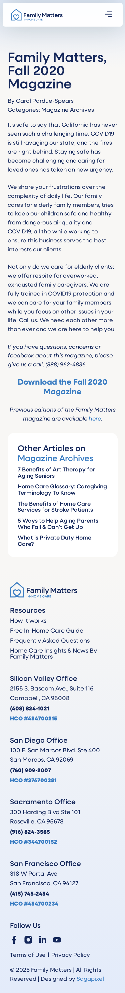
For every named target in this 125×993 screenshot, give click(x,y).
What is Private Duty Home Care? (54, 541)
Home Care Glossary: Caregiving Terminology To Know (62, 489)
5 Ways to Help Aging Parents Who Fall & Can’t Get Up (58, 524)
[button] (108, 15)
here (95, 418)
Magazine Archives (67, 109)
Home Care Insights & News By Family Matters (53, 653)
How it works (28, 620)
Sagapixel (90, 978)
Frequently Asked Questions (50, 640)
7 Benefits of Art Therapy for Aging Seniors (56, 472)
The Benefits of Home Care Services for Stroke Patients (55, 507)
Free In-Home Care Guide (46, 630)
